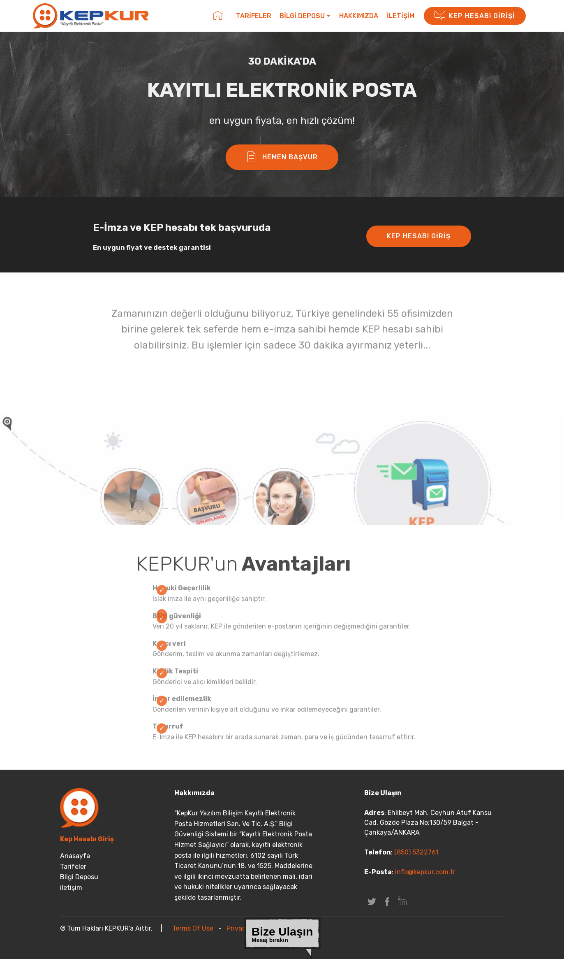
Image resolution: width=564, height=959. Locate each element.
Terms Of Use (192, 928)
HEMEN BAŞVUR (282, 157)
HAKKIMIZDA (358, 16)
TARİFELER (253, 16)
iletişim (71, 887)
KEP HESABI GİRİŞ (419, 236)
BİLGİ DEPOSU (302, 16)
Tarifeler (73, 867)
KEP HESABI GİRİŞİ (475, 16)
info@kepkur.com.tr (425, 872)
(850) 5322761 (416, 852)
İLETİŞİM (400, 16)
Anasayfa (75, 856)
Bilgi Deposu (79, 877)
